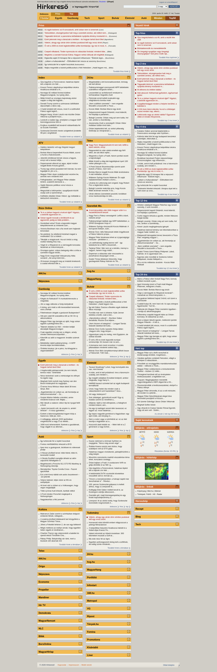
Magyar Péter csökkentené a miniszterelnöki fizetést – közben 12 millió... (156, 370)
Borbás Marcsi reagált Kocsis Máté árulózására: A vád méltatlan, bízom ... (109, 173)
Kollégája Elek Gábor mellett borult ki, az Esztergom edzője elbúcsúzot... (106, 491)
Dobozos (44, 14)
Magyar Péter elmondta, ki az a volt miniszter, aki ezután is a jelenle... (156, 392)
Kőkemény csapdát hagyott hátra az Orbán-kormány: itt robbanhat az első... (155, 315)
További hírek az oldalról (69, 136)
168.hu (91, 593)
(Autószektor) (79, 64)
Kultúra (43, 509)
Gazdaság (72, 18)
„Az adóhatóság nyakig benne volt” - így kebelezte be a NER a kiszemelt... (105, 244)
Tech (87, 18)
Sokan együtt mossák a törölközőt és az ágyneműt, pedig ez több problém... (57, 219)
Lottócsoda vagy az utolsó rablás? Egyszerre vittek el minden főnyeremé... (156, 115)
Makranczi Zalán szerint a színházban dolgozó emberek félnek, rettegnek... (60, 515)
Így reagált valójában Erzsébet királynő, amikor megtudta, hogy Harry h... (108, 379)
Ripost (90, 616)
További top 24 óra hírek (167, 342)
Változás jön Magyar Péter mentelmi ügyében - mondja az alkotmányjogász (157, 310)
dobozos (65, 354)
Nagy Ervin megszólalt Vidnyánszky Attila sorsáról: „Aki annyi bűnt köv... (57, 257)
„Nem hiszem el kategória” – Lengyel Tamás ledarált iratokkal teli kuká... (155, 332)
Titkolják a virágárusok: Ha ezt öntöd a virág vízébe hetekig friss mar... (58, 240)
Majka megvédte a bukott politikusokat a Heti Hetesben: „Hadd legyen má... (76, 68)
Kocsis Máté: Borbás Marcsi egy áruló (153, 290)
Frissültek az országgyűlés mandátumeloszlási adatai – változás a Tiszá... (157, 364)
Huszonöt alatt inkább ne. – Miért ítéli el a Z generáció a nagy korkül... (107, 425)
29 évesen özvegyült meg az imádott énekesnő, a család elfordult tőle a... (60, 262)
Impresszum (74, 665)
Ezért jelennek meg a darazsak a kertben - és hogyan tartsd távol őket (74, 39)
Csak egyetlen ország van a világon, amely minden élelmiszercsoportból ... (58, 333)
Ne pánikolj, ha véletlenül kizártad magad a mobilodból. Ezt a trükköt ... (58, 235)
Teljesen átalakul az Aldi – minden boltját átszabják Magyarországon (57, 328)
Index (42, 77)
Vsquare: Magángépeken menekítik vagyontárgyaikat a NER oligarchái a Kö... (155, 381)
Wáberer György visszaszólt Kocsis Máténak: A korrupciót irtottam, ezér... (109, 227)
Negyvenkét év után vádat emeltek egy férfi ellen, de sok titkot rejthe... (107, 151)
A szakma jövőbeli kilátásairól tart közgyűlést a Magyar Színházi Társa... (60, 520)
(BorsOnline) (109, 58)
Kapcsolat (62, 665)
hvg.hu (91, 271)
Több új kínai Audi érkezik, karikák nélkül (57, 491)
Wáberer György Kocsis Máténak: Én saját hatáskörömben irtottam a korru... (107, 178)
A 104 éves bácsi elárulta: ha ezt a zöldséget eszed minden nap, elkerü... (156, 110)
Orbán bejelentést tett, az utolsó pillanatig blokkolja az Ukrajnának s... (106, 129)
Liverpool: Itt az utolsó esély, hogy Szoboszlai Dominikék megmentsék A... (108, 502)
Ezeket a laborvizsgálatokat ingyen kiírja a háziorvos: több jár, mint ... (58, 415)
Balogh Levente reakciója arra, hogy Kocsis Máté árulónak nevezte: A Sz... (107, 189)
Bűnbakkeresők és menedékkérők (151, 48)
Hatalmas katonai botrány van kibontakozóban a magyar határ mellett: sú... (157, 231)
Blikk (41, 636)
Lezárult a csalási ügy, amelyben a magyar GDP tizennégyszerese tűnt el (60, 121)
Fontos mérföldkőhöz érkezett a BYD (56, 444)
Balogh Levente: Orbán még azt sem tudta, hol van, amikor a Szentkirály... (157, 222)
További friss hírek (120, 71)
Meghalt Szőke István (146, 405)
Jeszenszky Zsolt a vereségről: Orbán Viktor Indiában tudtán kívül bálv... (107, 124)
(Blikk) (109, 51)
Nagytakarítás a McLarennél (52, 499)
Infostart (91, 585)
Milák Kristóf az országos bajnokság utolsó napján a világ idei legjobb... (58, 99)
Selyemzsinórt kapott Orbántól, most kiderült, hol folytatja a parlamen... (156, 211)
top (78, 354)
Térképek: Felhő (144, 494)
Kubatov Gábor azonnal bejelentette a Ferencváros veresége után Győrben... (153, 132)
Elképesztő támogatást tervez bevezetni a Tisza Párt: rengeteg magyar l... (157, 236)
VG (88, 608)
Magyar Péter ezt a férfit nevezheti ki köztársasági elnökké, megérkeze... (152, 354)
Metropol (92, 601)
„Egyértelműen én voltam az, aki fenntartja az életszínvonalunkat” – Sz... (156, 242)
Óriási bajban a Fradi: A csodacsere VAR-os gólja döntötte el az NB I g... (107, 464)
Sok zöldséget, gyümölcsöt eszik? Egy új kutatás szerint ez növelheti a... (106, 398)
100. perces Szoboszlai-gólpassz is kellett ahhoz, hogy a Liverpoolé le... (106, 485)
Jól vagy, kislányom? (97, 394)
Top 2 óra (141, 63)
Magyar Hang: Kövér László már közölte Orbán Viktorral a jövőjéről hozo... (60, 115)
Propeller (44, 589)
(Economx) (113, 36)
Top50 (172, 18)
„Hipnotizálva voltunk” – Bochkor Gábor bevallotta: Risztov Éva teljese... (105, 319)
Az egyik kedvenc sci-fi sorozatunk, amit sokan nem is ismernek (71, 30)
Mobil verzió (86, 665)
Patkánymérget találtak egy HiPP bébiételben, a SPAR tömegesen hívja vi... (109, 222)
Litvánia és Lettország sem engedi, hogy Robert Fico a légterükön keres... (109, 184)
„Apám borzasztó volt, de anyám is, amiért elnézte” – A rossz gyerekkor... (58, 409)
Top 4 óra (141, 127)
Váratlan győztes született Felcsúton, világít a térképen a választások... (156, 359)
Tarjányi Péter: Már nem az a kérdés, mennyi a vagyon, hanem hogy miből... (108, 249)
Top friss (140, 33)
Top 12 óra (141, 200)
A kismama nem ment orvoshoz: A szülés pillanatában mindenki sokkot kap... (106, 346)
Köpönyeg (141, 491)
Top (71, 14)
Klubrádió (92, 647)
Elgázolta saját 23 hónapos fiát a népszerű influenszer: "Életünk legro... (74, 58)
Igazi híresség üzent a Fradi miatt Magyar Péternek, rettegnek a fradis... (154, 285)
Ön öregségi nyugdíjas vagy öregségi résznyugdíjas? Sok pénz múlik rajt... (153, 52)
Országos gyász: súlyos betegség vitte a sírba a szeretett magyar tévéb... (60, 251)
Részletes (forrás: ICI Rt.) (165, 451)
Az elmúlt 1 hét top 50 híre (166, 414)
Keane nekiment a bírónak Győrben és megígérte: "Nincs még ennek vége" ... (105, 442)
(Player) (105, 43)
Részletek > (103, 1)
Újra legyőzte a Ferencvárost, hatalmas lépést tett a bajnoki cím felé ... (59, 83)
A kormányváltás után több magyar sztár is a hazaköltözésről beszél (107, 211)
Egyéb (58, 18)
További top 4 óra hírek (167, 194)
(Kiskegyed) (112, 33)
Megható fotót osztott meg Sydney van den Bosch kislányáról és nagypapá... (58, 382)
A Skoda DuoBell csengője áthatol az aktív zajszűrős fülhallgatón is (58, 459)
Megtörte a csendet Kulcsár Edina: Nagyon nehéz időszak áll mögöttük (74, 55)
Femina (91, 632)
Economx (44, 582)
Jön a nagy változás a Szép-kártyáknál (56, 304)
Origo (42, 566)
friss (73, 354)
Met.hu (150, 491)
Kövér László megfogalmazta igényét (153, 227)
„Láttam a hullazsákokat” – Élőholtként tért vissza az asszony (70, 61)
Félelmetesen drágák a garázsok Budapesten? (60, 313)
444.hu (42, 273)
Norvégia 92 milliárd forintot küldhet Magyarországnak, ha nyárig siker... (152, 154)
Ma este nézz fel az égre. (99, 539)
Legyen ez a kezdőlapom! (168, 2)
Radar (159, 494)
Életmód (129, 18)
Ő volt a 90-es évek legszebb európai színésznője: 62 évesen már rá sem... (105, 341)
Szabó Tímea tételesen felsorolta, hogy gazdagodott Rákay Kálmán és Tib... (105, 260)
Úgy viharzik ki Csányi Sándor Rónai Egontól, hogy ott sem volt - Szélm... (156, 409)
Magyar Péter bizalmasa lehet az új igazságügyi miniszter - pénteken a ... (109, 238)
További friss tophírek (168, 57)
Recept (139, 509)
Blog (138, 516)
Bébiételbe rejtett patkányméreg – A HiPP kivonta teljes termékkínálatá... (57, 344)
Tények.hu (93, 624)
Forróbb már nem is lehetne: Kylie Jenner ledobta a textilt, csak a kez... (106, 314)
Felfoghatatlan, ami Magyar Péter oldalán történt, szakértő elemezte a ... (57, 181)
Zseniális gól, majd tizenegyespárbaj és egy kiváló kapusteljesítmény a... (107, 496)
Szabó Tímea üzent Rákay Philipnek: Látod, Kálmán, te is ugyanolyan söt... (155, 252)
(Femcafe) (112, 46)
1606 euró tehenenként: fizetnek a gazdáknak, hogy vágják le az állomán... (60, 425)
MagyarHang (94, 279)
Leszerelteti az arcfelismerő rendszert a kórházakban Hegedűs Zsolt (105, 94)
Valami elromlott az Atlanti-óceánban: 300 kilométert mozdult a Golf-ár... (106, 534)
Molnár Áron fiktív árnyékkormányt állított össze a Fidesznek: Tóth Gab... (109, 352)
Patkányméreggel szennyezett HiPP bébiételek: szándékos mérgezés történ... (109, 88)
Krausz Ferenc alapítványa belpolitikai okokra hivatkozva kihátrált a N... (156, 148)
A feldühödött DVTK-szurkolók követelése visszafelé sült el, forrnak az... (106, 474)
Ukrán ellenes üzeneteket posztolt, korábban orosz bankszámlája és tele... (108, 195)
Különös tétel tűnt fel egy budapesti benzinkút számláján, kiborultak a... (156, 137)
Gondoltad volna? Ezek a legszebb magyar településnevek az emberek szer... (58, 224)
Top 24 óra (141, 274)
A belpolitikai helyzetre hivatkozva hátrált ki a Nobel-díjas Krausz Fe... (108, 529)
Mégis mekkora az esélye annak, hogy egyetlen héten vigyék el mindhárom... (60, 529)
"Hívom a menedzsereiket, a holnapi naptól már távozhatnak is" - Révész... (109, 480)
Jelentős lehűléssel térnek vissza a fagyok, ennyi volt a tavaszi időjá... (58, 159)
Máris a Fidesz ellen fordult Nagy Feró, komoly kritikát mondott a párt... (157, 280)
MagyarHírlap (46, 652)
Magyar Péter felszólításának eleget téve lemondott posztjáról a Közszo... (154, 397)
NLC (41, 628)
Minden (158, 18)
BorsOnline (45, 644)
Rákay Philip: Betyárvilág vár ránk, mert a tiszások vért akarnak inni (57, 540)
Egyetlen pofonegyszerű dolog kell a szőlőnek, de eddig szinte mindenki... (108, 543)
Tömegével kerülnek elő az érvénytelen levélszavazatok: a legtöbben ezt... (153, 375)
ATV (41, 143)
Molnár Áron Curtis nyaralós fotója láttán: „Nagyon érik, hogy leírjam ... (106, 330)
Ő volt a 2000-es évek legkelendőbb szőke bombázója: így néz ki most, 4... (76, 46)
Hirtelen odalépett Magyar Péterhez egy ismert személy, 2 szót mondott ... (157, 206)
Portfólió (92, 577)
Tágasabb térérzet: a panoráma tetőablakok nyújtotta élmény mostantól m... (76, 36)
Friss (57, 14)
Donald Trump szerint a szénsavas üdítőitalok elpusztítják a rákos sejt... (59, 104)
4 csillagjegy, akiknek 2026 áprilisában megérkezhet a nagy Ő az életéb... (56, 420)
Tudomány (93, 513)
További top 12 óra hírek (167, 268)
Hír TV (42, 605)
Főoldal (44, 18)
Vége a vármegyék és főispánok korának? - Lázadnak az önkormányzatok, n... (155, 294)
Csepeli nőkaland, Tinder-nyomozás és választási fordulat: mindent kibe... (75, 51)
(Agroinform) (108, 39)
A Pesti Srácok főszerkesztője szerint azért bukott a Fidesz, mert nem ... (107, 168)
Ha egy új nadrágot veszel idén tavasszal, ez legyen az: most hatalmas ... (108, 409)
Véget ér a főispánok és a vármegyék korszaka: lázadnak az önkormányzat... (60, 246)
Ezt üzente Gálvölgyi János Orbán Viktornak (156, 401)
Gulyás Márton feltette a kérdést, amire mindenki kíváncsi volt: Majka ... (56, 398)
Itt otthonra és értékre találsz (149, 90)
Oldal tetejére (168, 665)
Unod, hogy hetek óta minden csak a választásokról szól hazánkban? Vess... (105, 390)
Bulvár (115, 18)
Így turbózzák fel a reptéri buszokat (59, 64)
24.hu (90, 77)
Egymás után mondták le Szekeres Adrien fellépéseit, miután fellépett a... (155, 258)
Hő (154, 494)
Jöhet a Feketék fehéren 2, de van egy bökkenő (60, 524)
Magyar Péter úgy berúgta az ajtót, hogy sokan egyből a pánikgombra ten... (157, 337)
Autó (144, 18)
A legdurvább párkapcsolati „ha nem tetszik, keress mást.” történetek (58, 371)
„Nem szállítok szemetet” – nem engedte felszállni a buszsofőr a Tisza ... (154, 247)
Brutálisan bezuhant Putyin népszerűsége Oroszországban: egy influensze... (155, 159)
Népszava (44, 281)
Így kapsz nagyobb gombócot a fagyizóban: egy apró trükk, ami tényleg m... (109, 415)
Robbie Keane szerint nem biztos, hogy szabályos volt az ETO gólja (105, 447)
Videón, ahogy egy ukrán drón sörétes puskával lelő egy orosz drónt (73, 42)
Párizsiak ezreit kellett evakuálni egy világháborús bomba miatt (104, 99)
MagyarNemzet (47, 621)
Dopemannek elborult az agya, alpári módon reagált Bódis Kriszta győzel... (59, 164)
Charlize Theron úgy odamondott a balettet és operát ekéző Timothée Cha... (59, 534)
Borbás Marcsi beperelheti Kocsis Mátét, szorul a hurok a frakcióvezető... (60, 153)
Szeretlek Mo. (94, 206)
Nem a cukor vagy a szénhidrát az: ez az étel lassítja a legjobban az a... (108, 420)
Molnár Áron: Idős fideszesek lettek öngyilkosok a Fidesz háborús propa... (109, 233)
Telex (41, 551)
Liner (90, 655)
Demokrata (45, 613)
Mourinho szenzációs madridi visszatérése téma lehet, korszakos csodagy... (109, 458)
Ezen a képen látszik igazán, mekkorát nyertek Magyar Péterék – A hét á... (157, 321)
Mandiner (44, 597)
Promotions (93, 639)
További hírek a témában (69, 544)
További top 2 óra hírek (167, 120)
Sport (101, 18)
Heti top (140, 348)
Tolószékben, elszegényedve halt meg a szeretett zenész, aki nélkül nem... (76, 33)
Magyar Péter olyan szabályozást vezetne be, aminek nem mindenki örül (59, 175)
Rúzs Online (45, 208)
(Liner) (101, 30)
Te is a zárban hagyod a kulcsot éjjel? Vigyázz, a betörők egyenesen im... (157, 99)
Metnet (158, 491)
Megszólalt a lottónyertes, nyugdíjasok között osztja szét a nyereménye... (59, 191)
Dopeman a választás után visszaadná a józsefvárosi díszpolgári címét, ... (106, 254)
